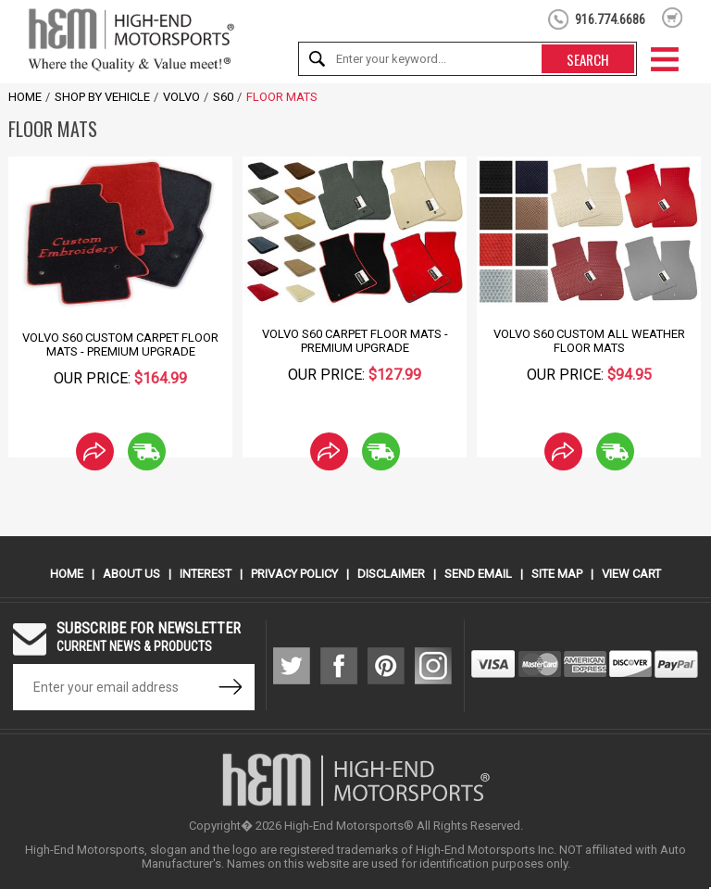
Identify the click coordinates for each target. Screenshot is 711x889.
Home (25, 97)
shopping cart (672, 17)
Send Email (478, 574)
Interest (205, 574)
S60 (223, 97)
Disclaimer (391, 574)
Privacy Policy (294, 574)
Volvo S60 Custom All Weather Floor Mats (589, 341)
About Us (131, 574)
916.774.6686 (610, 19)
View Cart (631, 574)
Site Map (556, 574)
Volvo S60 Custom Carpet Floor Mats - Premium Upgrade (120, 344)
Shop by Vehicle (102, 97)
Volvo (181, 97)
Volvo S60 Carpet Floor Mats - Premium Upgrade (355, 341)
